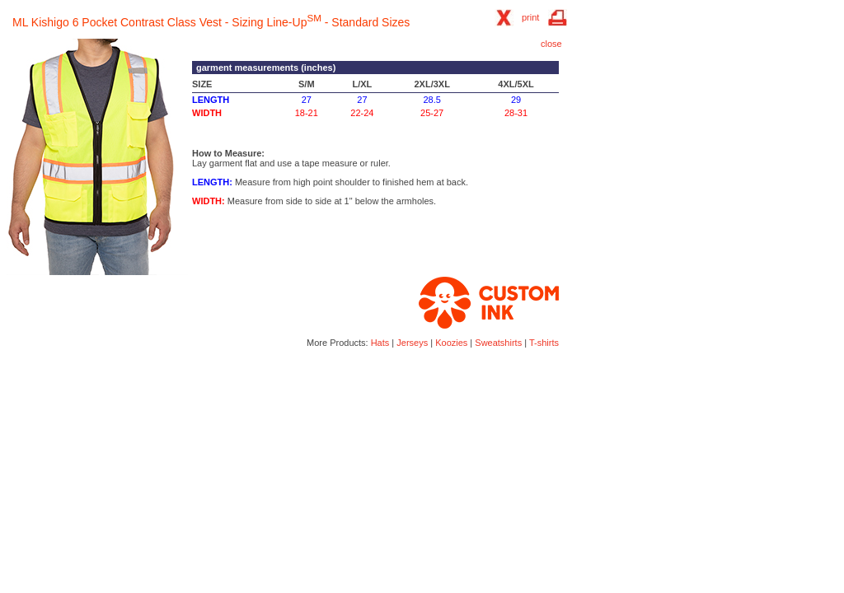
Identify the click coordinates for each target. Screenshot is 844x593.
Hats (380, 343)
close (551, 44)
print (530, 17)
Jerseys (412, 343)
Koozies (451, 343)
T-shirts (544, 343)
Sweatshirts (498, 343)
